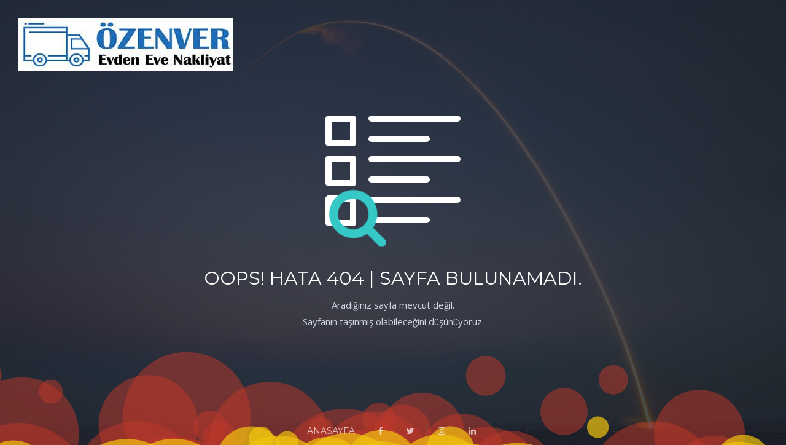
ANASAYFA (331, 430)
